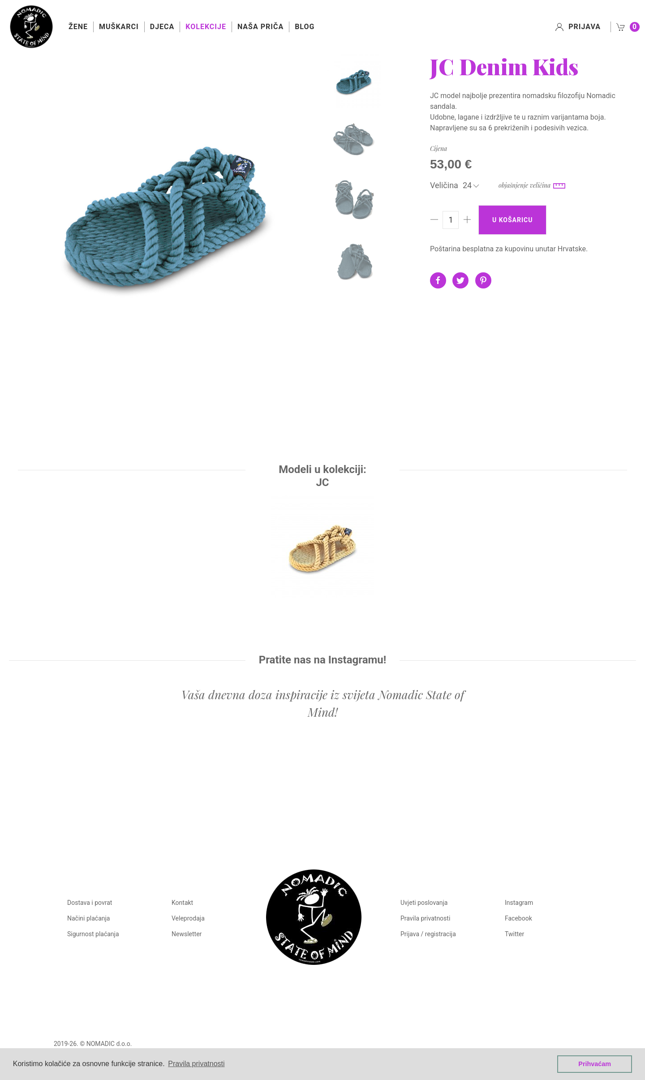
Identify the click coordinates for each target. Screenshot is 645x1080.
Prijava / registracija (428, 934)
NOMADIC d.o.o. (109, 1034)
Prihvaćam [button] (594, 1063)
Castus (581, 1034)
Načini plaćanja (88, 918)
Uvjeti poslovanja (423, 902)
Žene (78, 26)
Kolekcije (205, 26)
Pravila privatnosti (425, 918)
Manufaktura (547, 1034)
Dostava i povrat (89, 902)
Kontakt (182, 902)
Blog (304, 26)
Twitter (514, 934)
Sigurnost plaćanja (93, 934)
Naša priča (260, 26)
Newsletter (187, 934)
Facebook (518, 918)
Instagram (519, 902)
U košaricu (512, 220)
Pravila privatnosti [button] (196, 1063)
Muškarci (119, 26)
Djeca (162, 26)
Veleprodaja (188, 918)
